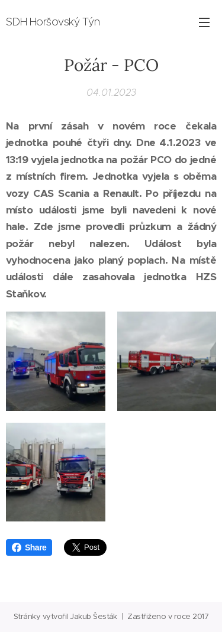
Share (29, 547)
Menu (204, 22)
